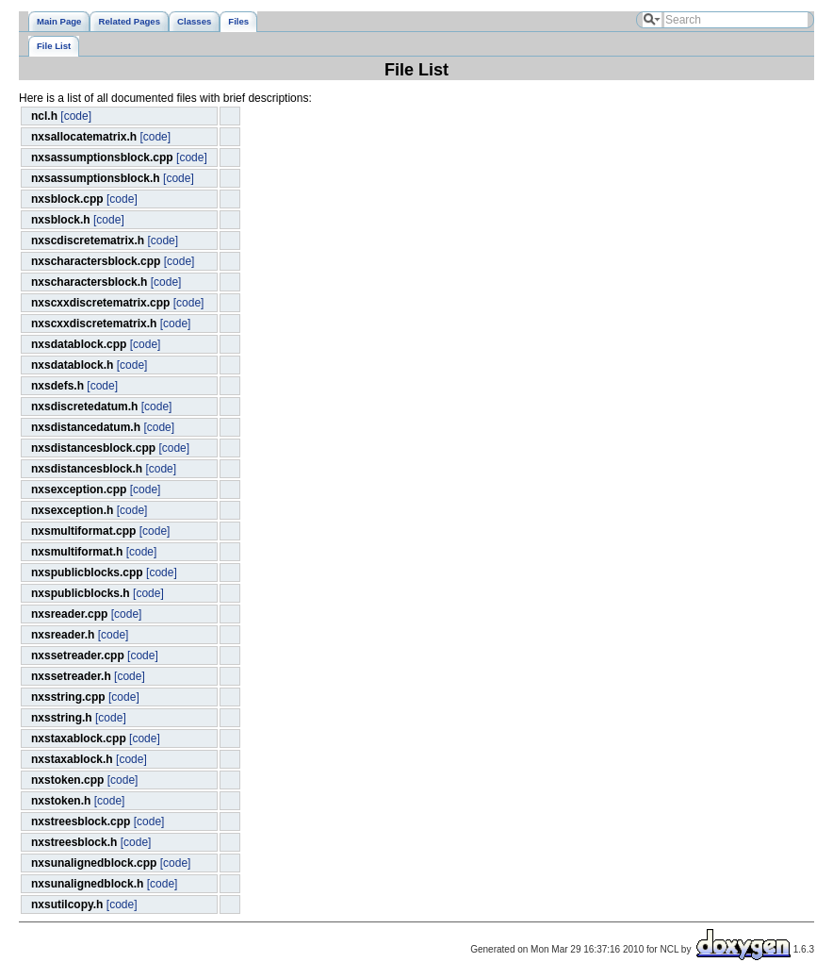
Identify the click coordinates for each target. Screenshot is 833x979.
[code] (75, 116)
